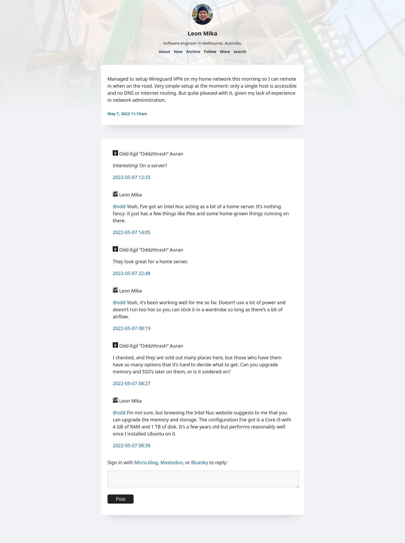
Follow (210, 51)
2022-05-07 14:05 (132, 232)
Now (178, 51)
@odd (119, 206)
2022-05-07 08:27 (132, 383)
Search (240, 51)
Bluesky (199, 462)
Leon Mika (202, 33)
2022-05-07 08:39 (132, 445)
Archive (193, 51)
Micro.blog (146, 462)
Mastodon (171, 462)
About (164, 51)
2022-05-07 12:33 (132, 177)
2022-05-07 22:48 (132, 273)
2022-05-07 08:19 (132, 328)
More (225, 51)
